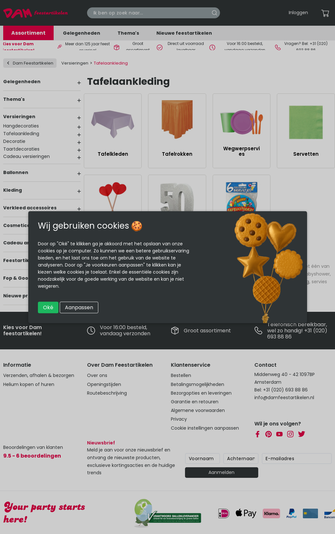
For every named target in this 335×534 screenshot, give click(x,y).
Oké (48, 307)
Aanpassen (79, 307)
